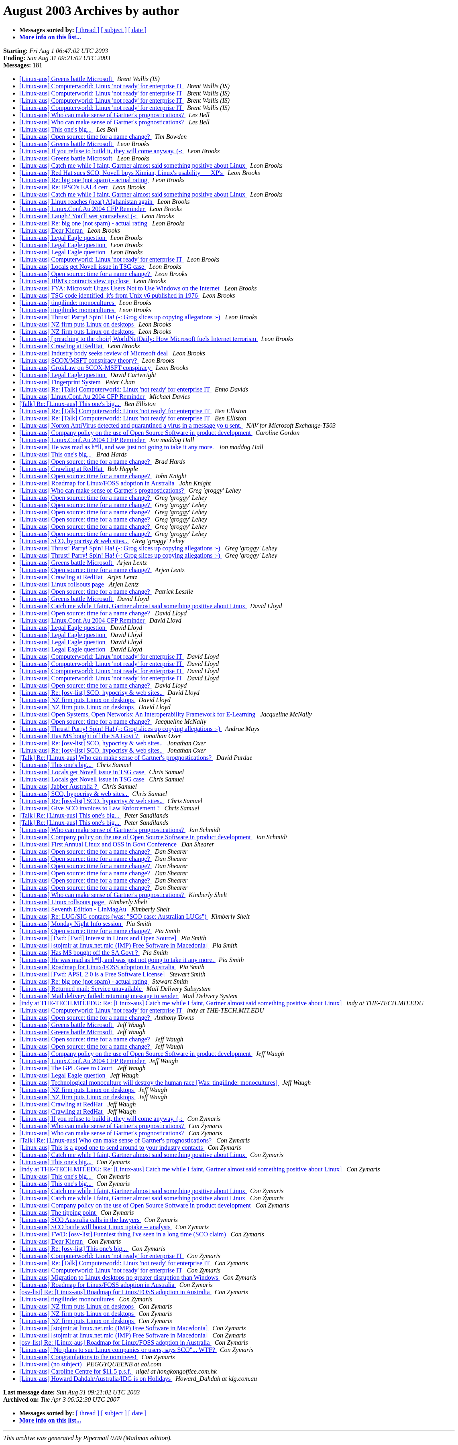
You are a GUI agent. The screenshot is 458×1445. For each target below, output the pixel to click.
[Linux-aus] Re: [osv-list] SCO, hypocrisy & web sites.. (91, 692)
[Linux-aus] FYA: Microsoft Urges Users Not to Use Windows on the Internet (120, 288)
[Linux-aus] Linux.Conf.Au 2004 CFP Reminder (82, 208)
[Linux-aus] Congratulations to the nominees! (78, 1357)
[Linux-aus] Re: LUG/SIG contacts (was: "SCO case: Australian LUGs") (113, 916)
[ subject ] (114, 29)
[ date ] (137, 29)
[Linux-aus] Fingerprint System (60, 382)
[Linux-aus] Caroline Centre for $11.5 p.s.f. (76, 1371)
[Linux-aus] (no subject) (51, 1364)
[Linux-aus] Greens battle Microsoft (66, 78)
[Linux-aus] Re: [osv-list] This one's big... (73, 1248)
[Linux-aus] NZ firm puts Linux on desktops (77, 324)
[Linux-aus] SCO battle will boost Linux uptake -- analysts (95, 1227)
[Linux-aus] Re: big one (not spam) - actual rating (84, 180)
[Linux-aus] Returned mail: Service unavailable (81, 988)
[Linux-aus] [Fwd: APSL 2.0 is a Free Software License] (92, 974)
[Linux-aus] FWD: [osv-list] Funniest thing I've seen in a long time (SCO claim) (123, 1234)
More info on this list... (50, 37)
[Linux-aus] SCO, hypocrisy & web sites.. (74, 541)
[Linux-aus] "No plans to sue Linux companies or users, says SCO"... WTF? (118, 1349)
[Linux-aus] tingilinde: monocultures (67, 302)
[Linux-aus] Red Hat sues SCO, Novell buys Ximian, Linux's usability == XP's (121, 172)
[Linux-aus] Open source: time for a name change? (85, 136)
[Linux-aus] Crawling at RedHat (61, 346)
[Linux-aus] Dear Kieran (51, 230)
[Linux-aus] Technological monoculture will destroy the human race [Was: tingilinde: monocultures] (149, 1082)
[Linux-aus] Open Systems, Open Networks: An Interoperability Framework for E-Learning (138, 714)
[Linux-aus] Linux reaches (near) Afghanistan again (86, 201)
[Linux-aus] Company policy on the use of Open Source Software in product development (135, 432)
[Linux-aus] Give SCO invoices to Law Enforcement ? (90, 808)
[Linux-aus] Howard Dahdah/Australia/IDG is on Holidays (95, 1378)
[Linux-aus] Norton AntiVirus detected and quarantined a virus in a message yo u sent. (131, 425)
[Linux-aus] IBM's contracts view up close (74, 281)
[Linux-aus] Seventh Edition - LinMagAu (73, 909)
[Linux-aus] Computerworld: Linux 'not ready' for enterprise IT (101, 86)
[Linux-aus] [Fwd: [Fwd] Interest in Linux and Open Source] (98, 938)
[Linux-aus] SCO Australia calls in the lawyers (80, 1219)
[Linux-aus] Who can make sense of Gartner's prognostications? (102, 115)
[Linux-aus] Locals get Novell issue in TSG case (82, 266)
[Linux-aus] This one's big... (56, 129)
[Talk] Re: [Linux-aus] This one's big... (70, 403)
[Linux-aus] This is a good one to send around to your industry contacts (111, 1147)
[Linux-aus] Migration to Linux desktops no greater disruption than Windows (119, 1277)
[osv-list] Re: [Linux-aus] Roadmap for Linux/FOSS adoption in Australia (115, 1292)
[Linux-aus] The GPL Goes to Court (66, 1068)
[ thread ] (88, 29)
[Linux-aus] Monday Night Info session (71, 923)
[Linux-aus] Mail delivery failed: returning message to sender (99, 995)
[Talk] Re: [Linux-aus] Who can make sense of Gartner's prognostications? (116, 757)
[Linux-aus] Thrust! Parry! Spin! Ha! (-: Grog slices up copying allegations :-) (120, 317)
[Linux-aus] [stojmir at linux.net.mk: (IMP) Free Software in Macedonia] (114, 945)
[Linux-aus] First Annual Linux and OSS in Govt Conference (98, 844)
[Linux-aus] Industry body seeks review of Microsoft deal (94, 353)
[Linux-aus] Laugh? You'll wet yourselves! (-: (78, 216)
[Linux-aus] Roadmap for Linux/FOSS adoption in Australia (97, 483)
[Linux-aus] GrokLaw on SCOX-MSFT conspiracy (86, 367)
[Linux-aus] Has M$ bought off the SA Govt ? (79, 736)
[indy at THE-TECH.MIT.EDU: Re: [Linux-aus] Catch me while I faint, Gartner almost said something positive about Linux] (181, 1003)
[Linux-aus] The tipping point (58, 1212)
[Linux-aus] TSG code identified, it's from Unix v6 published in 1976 (109, 295)
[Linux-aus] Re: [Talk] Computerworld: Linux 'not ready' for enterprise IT (115, 389)
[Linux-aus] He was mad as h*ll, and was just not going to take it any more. (117, 447)
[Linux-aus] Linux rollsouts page (62, 584)
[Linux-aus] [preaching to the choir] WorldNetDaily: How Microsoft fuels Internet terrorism (138, 338)
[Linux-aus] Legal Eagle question (63, 237)
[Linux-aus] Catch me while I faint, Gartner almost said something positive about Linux (133, 165)
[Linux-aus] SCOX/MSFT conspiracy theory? (78, 360)
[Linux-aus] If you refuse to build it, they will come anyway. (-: (101, 151)
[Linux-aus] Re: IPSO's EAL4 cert (64, 187)
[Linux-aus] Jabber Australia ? (59, 786)
